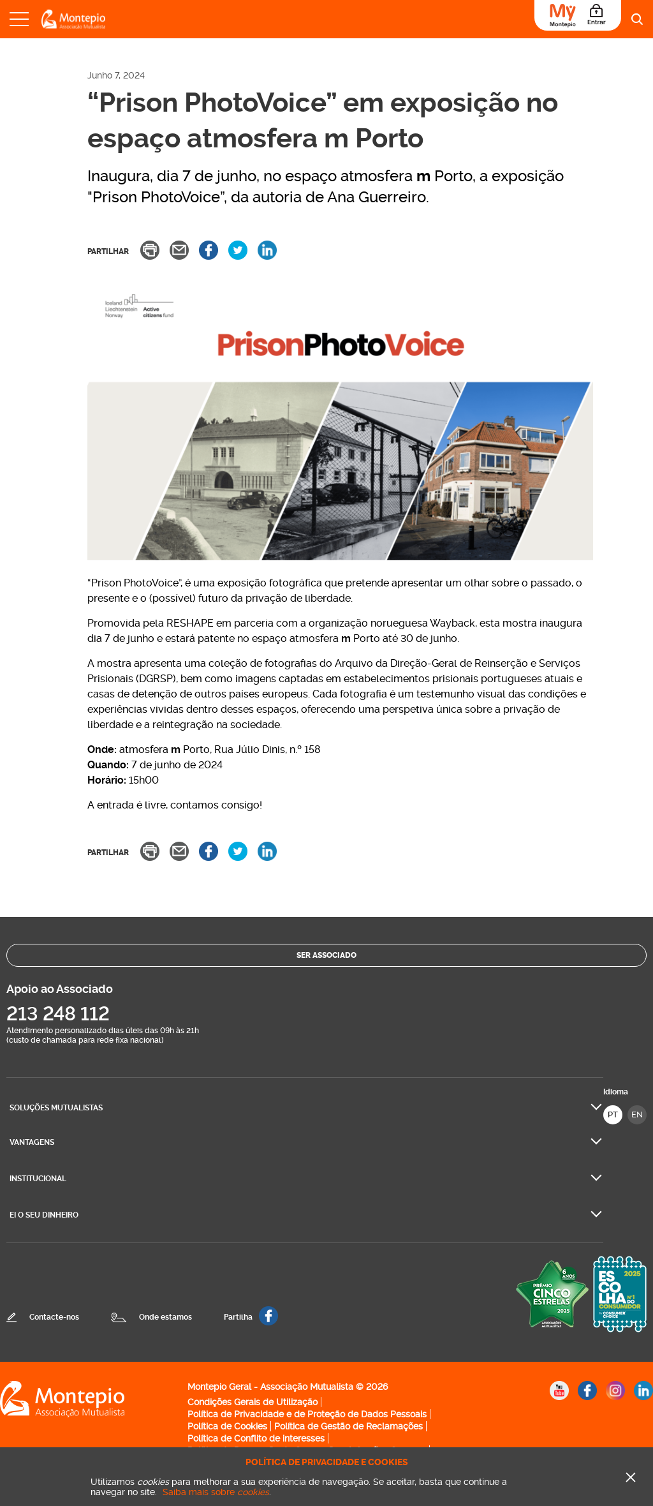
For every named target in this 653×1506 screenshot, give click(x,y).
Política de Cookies (227, 1426)
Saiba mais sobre (216, 1492)
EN (637, 1114)
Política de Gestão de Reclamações (348, 1426)
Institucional (38, 1178)
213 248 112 (58, 1014)
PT (613, 1114)
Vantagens (32, 1142)
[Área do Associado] (577, 15)
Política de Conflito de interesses (256, 1438)
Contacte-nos (54, 1317)
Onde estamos (165, 1317)
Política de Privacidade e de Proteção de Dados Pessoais (307, 1414)
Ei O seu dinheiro (44, 1215)
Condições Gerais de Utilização (252, 1402)
